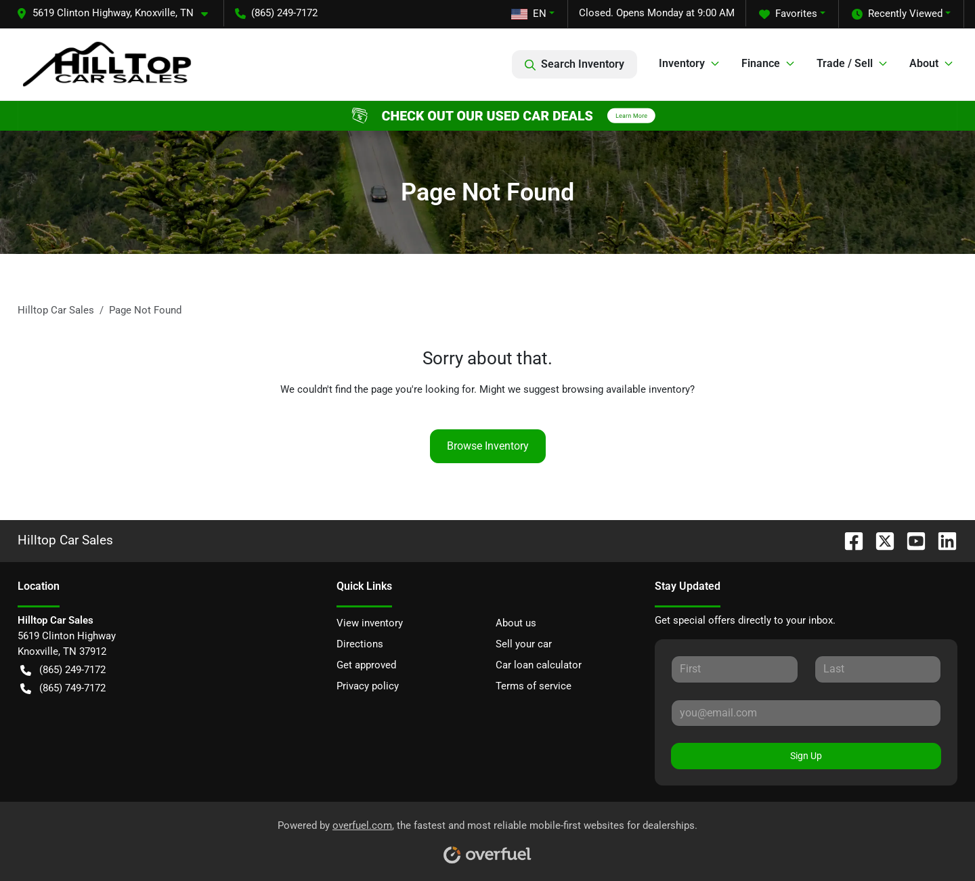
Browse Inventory (488, 445)
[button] (117, 13)
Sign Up (806, 755)
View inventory (370, 623)
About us (516, 623)
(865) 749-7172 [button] (63, 688)
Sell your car (524, 644)
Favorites (788, 14)
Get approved (366, 665)
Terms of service (533, 686)
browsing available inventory (626, 389)
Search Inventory (574, 64)
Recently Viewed (897, 14)
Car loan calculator (539, 665)
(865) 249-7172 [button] (276, 13)
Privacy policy (368, 686)
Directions (360, 644)
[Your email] (806, 713)
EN (528, 13)
